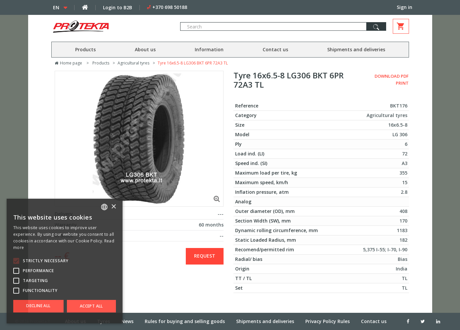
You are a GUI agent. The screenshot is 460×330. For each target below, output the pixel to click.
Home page (68, 63)
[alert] (65, 261)
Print (402, 83)
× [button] (113, 206)
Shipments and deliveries (356, 49)
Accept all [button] (91, 306)
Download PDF (392, 76)
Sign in (404, 7)
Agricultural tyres (133, 63)
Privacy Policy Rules (327, 321)
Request (204, 256)
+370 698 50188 (169, 7)
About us (145, 49)
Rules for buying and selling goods (185, 321)
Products (85, 49)
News (127, 321)
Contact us (275, 49)
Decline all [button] (38, 306)
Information (209, 49)
